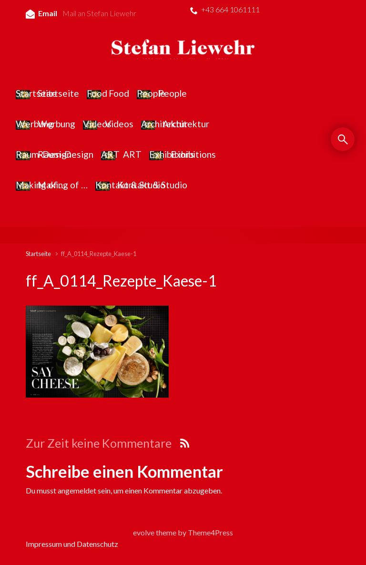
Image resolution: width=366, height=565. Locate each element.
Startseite (38, 253)
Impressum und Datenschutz (72, 543)
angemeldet (77, 490)
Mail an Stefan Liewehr (99, 13)
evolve (143, 532)
